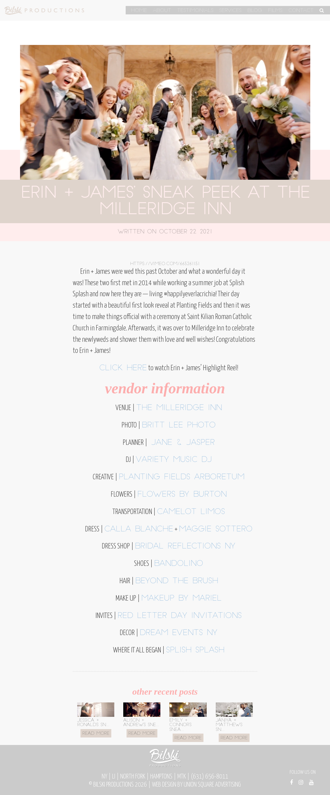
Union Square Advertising (212, 785)
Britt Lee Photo (179, 425)
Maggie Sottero (216, 529)
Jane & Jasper (181, 443)
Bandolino (178, 564)
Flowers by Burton (182, 494)
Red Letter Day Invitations (180, 616)
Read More (96, 733)
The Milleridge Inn (179, 408)
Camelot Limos (191, 512)
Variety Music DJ (174, 460)
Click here (123, 368)
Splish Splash (195, 650)
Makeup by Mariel (181, 598)
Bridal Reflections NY (185, 546)
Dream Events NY (179, 633)
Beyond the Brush (176, 581)
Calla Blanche (138, 529)
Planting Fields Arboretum (181, 477)
